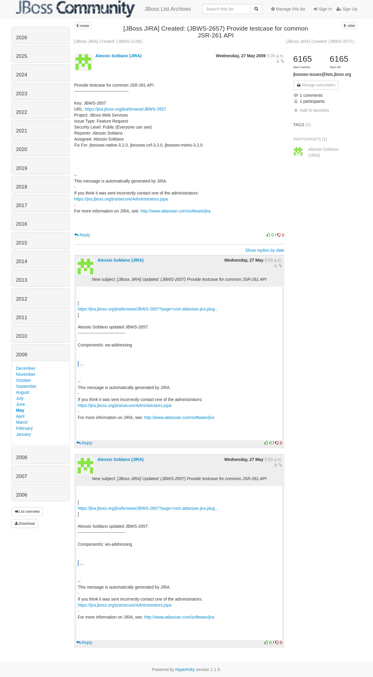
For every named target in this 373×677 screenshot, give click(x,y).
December (26, 368)
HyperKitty (185, 669)
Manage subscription (316, 85)
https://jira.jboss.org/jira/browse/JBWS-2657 (125, 109)
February (24, 428)
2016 (21, 224)
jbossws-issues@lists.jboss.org (322, 74)
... (82, 363)
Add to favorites (311, 110)
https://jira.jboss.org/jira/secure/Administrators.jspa (121, 199)
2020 (21, 149)
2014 (21, 261)
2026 (21, 37)
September (26, 386)
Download (25, 523)
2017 (21, 205)
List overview (27, 511)
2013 (21, 280)
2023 (21, 94)
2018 (21, 187)
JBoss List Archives (103, 8)
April (20, 416)
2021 (21, 131)
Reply (82, 235)
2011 (21, 317)
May (20, 410)
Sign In (323, 9)
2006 (21, 495)
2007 (21, 476)
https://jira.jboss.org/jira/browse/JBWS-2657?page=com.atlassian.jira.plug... (148, 309)
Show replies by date (264, 250)
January (23, 434)
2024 (21, 75)
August (22, 392)
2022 (21, 112)
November (26, 374)
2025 (21, 56)
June (20, 404)
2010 (21, 336)
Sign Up (346, 9)
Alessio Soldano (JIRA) (118, 55)
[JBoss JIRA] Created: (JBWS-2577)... (321, 41)
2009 (21, 355)
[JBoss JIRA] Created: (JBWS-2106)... (109, 41)
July (20, 398)
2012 (21, 299)
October (23, 380)
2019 (21, 168)
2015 (21, 243)
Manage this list (288, 9)
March (22, 422)
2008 (21, 457)
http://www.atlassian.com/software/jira (175, 211)
